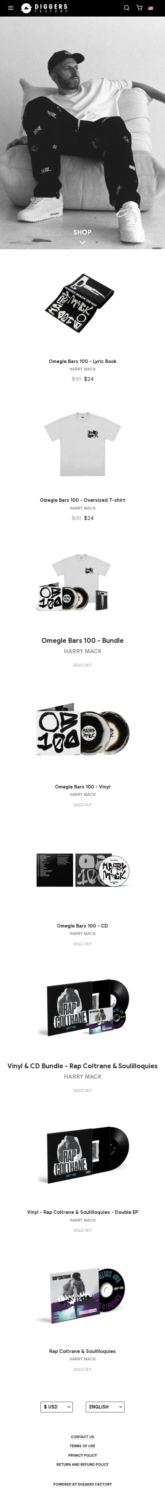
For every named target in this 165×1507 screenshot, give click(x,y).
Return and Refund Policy (83, 1464)
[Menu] (10, 8)
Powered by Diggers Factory (82, 1484)
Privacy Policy (82, 1455)
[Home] (44, 8)
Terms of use (82, 1446)
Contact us (82, 1437)
